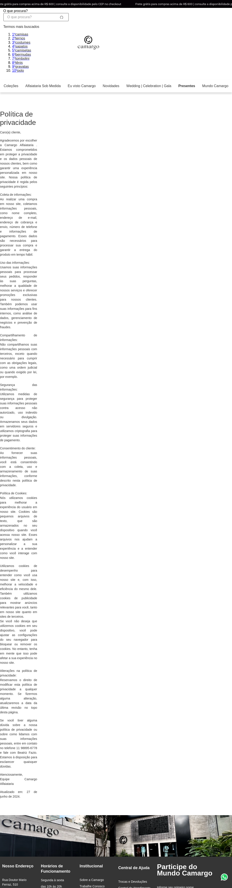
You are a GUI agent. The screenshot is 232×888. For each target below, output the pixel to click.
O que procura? (15, 11)
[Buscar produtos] (59, 17)
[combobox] (36, 41)
